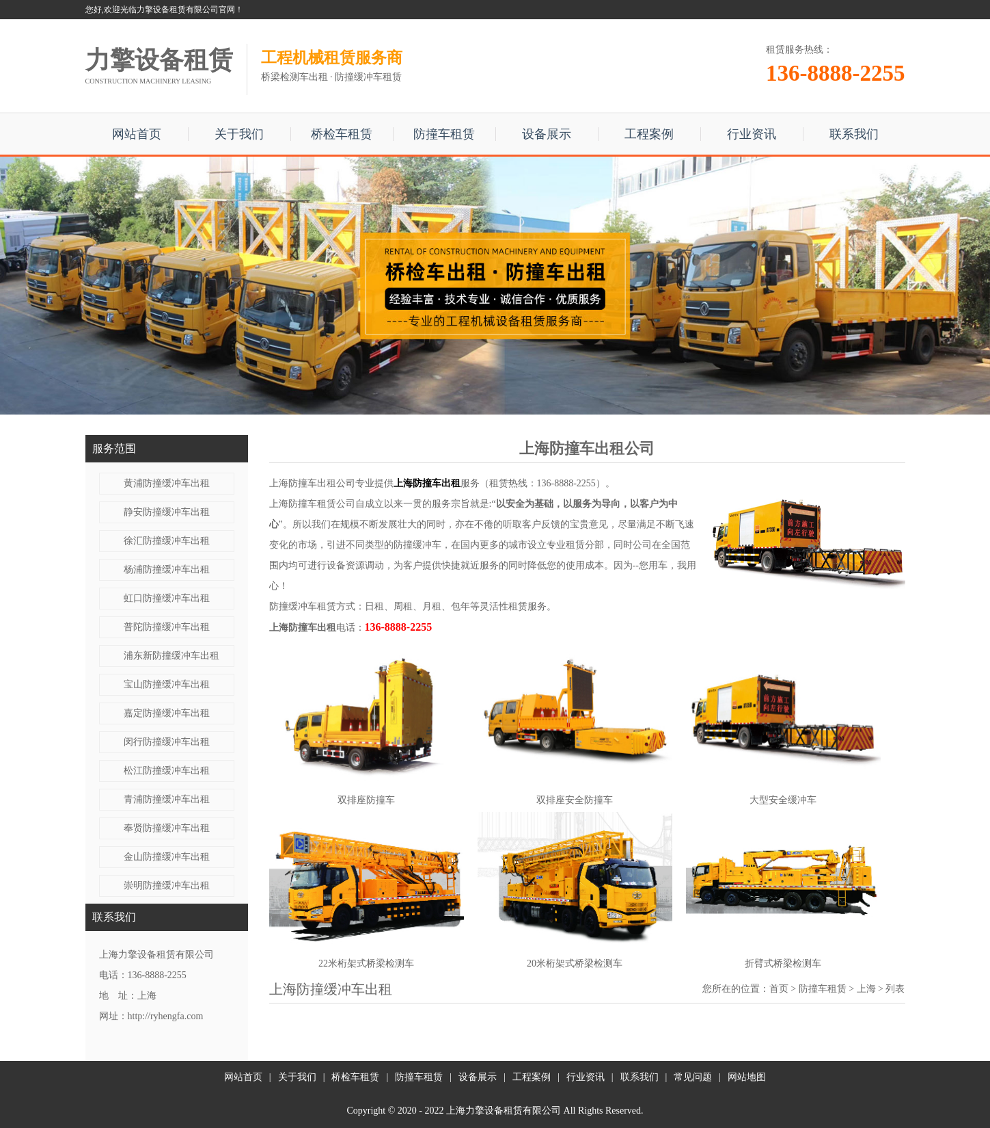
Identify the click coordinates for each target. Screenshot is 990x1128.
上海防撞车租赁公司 (312, 504)
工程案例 (649, 134)
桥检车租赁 (341, 134)
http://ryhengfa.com (166, 1016)
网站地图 (747, 1077)
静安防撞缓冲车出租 (167, 512)
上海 (866, 989)
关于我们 (239, 134)
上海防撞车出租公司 (312, 483)
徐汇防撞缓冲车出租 (167, 541)
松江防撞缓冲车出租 (167, 770)
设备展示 (546, 134)
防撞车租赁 (444, 134)
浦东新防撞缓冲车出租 (171, 656)
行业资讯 (751, 134)
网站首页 (136, 134)
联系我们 (854, 134)
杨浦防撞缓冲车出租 (167, 569)
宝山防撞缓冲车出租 (167, 684)
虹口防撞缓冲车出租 (167, 598)
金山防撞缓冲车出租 (167, 857)
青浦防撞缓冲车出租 (167, 799)
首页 (778, 989)
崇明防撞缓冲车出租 (167, 885)
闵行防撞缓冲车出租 (167, 742)
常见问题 (693, 1077)
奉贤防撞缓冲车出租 (167, 828)
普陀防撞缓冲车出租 (167, 627)
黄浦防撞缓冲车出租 (167, 483)
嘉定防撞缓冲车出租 (167, 713)
